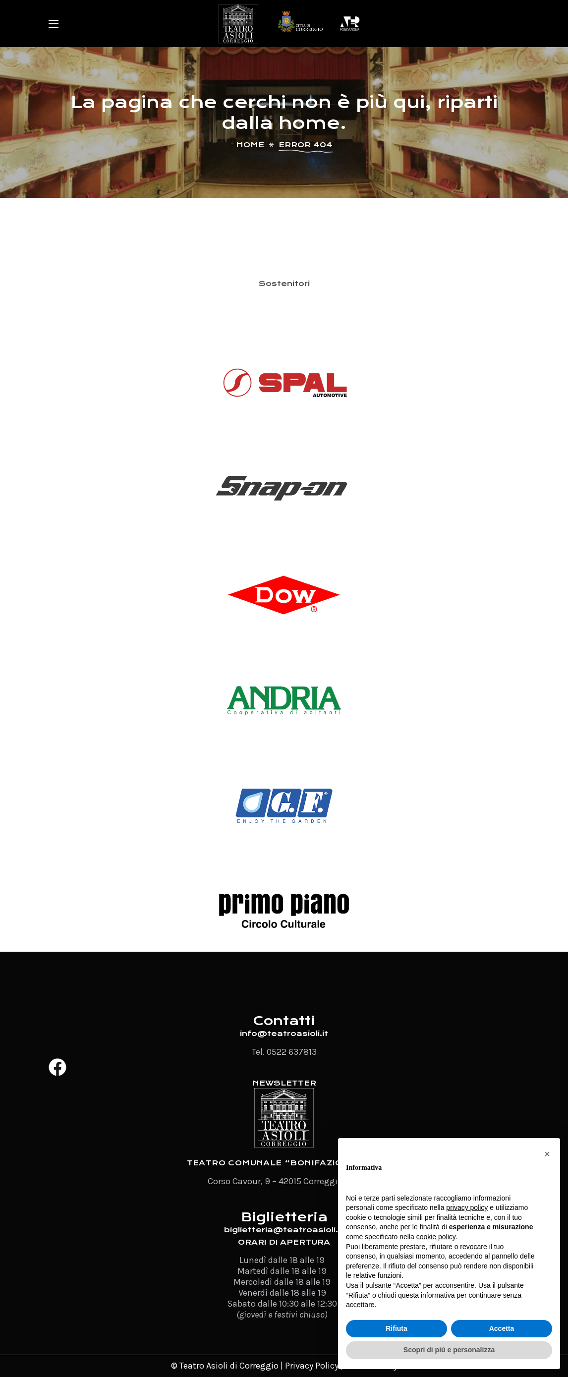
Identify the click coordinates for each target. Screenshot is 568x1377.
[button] (547, 1154)
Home (250, 144)
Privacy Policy (312, 1365)
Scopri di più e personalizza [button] (449, 1350)
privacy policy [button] (467, 1207)
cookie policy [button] (435, 1237)
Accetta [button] (501, 1328)
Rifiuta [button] (396, 1328)
